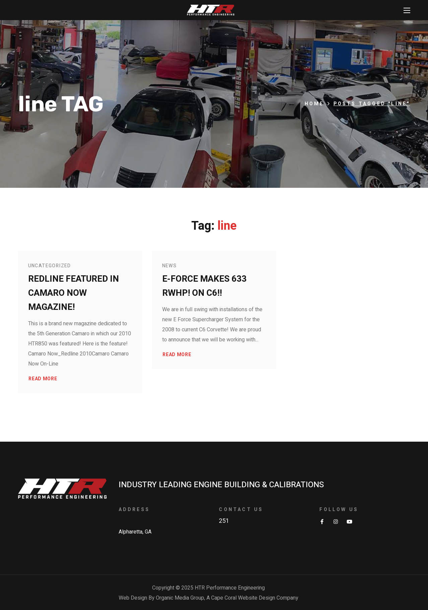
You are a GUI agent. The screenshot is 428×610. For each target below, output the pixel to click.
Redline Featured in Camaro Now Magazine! (73, 293)
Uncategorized (49, 265)
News (169, 265)
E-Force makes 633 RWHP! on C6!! (204, 286)
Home (314, 103)
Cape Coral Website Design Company (254, 598)
